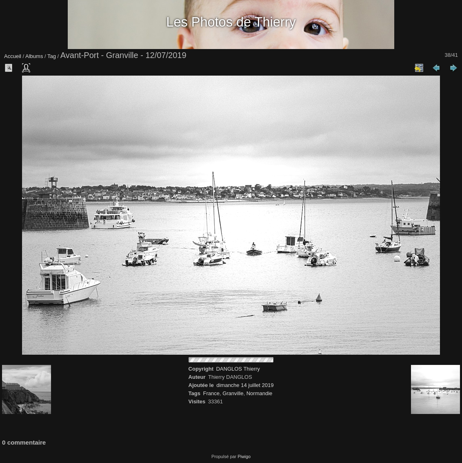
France (211, 393)
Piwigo (244, 456)
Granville (232, 393)
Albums (34, 56)
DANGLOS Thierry (238, 369)
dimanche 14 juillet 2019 (244, 385)
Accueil (12, 56)
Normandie (260, 393)
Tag (51, 56)
